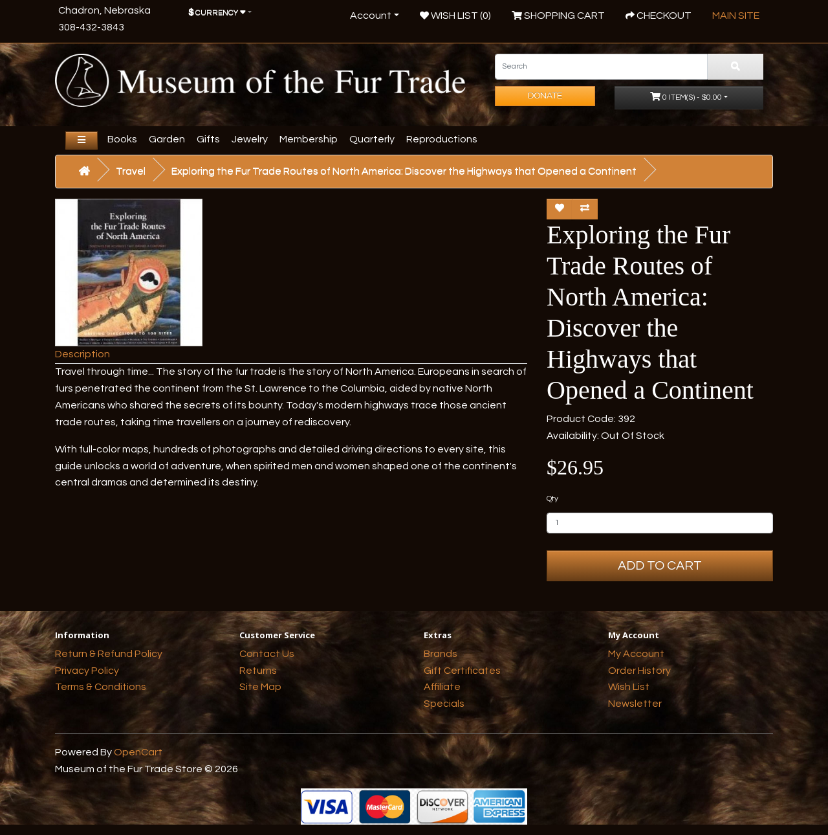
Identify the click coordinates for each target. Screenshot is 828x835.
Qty (552, 499)
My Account (636, 654)
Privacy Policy (87, 670)
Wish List (628, 687)
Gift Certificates (462, 670)
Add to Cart (660, 565)
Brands (440, 654)
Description (82, 354)
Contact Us (266, 654)
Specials (444, 703)
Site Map (260, 687)
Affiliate (442, 687)
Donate (545, 95)
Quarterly (372, 139)
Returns (258, 670)
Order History (639, 670)
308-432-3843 (91, 27)
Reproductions (441, 139)
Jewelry (250, 139)
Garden (167, 139)
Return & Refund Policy (108, 654)
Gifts (208, 139)
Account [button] (370, 15)
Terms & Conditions (100, 687)
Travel (131, 171)
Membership (308, 139)
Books (122, 139)
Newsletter (635, 703)
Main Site (735, 15)
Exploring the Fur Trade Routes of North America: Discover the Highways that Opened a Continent (404, 171)
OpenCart (138, 752)
